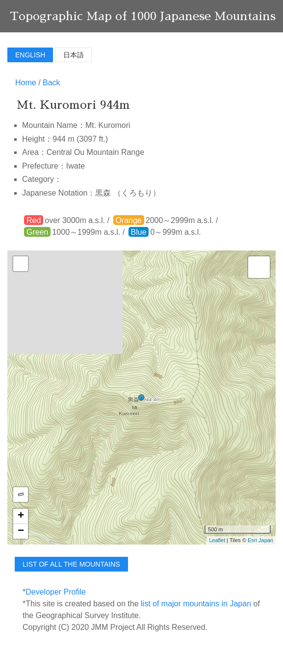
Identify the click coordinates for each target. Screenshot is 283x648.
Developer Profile (56, 592)
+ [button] (21, 516)
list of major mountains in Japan (196, 603)
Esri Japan (260, 540)
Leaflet (217, 540)
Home (25, 82)
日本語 (73, 55)
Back (51, 82)
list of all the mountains (71, 564)
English (30, 55)
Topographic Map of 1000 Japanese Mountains (143, 16)
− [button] (21, 531)
